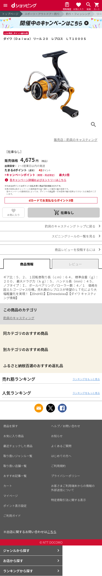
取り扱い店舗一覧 (15, 466)
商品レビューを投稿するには (75, 249)
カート (7, 486)
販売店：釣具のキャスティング (75, 139)
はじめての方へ (61, 456)
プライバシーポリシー (65, 476)
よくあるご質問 (61, 446)
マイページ (10, 496)
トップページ (10, 14)
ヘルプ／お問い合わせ (65, 426)
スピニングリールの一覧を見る (73, 236)
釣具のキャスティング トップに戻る (70, 226)
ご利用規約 (58, 466)
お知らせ (57, 436)
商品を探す (10, 426)
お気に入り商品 (13, 436)
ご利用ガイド (12, 516)
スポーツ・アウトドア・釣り (42, 14)
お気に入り (13, 214)
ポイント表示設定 (15, 506)
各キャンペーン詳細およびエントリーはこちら (38, 180)
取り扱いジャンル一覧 (17, 456)
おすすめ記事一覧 (15, 476)
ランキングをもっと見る (86, 379)
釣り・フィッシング (78, 14)
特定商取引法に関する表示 (68, 500)
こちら (51, 532)
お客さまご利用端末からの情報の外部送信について (73, 488)
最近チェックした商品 (17, 446)
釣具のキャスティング (18, 318)
